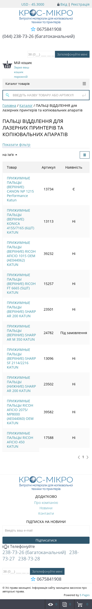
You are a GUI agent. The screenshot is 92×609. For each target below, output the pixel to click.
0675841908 (49, 29)
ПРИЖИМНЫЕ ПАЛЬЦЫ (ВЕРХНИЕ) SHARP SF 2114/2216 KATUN (21, 358)
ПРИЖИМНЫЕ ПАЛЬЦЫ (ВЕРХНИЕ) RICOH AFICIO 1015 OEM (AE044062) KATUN (21, 253)
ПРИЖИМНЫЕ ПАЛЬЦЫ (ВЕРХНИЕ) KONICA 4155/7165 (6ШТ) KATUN (20, 221)
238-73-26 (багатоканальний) (34, 552)
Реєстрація (80, 4)
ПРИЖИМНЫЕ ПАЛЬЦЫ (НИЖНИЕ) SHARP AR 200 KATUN (21, 384)
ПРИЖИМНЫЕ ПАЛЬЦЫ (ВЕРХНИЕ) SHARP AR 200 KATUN (21, 309)
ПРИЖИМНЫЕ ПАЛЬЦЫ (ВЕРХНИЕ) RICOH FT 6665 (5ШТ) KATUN (21, 283)
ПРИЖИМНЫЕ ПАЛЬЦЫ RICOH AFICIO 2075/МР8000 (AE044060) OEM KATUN (20, 412)
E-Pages (85, 595)
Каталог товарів (45, 83)
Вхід (63, 4)
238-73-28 (29, 558)
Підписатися (46, 540)
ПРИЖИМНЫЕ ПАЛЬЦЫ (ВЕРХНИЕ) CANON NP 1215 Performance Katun (20, 189)
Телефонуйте (18, 546)
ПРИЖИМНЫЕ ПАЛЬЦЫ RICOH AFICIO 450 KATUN (20, 440)
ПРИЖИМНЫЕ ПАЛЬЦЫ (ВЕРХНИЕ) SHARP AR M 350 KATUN (21, 333)
